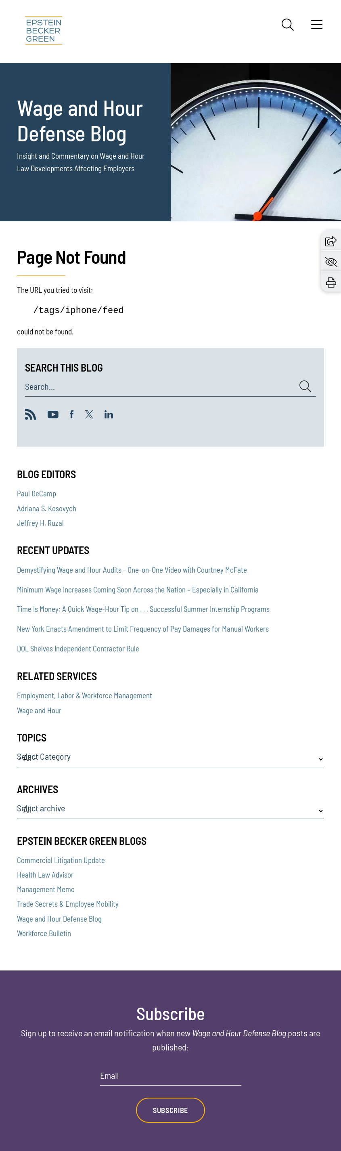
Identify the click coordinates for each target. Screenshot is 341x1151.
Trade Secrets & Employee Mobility (68, 903)
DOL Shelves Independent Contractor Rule (78, 648)
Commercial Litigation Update (61, 860)
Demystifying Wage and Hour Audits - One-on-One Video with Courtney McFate (132, 569)
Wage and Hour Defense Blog (59, 918)
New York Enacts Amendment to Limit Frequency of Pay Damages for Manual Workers (143, 628)
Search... (40, 386)
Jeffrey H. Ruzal (40, 522)
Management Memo (46, 889)
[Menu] (317, 27)
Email (109, 1075)
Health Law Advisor (45, 874)
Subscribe (170, 1110)
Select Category (44, 756)
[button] (331, 240)
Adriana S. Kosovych (46, 508)
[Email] (170, 1078)
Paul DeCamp (36, 493)
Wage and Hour (39, 710)
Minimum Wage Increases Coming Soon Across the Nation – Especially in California (138, 589)
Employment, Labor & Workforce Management (84, 695)
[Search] (288, 25)
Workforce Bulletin (44, 933)
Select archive (41, 808)
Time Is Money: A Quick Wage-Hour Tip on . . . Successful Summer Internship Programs (143, 608)
